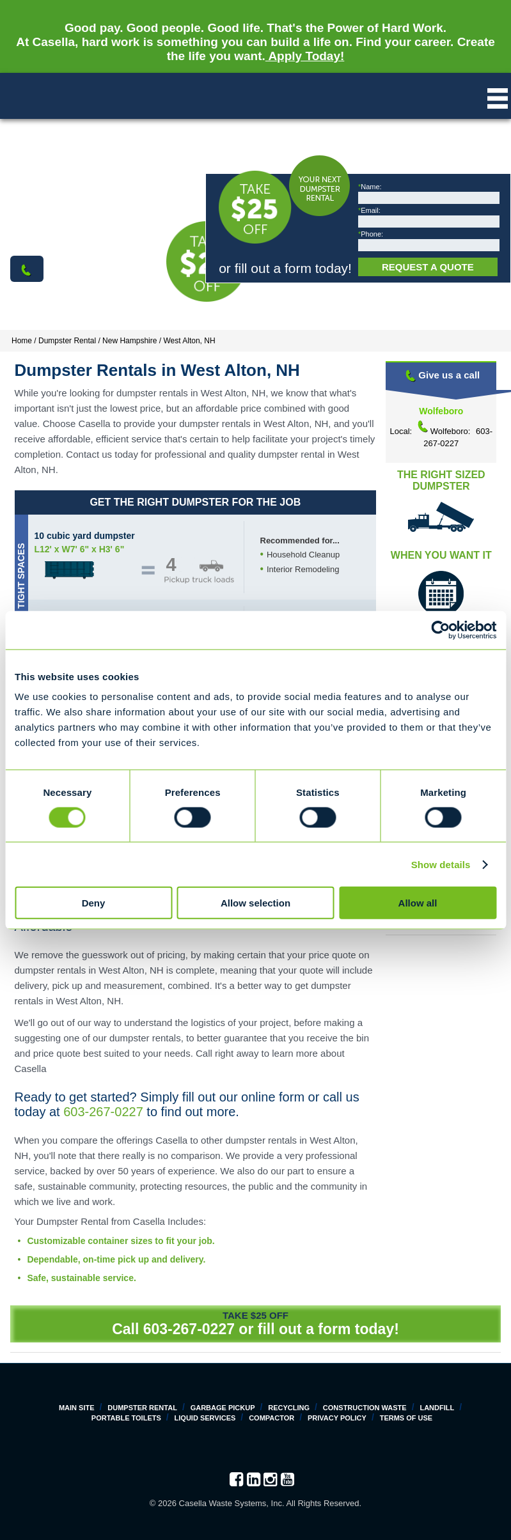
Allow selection (255, 903)
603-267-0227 (103, 1112)
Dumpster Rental (142, 1408)
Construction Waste (365, 1408)
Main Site (77, 1408)
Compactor (271, 1418)
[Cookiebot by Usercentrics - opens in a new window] (440, 629)
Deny (94, 903)
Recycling (289, 1408)
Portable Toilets (126, 1418)
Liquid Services (205, 1418)
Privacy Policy (337, 1418)
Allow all (417, 903)
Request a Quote (428, 266)
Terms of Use (406, 1418)
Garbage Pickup (223, 1408)
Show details (441, 864)
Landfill (437, 1408)
